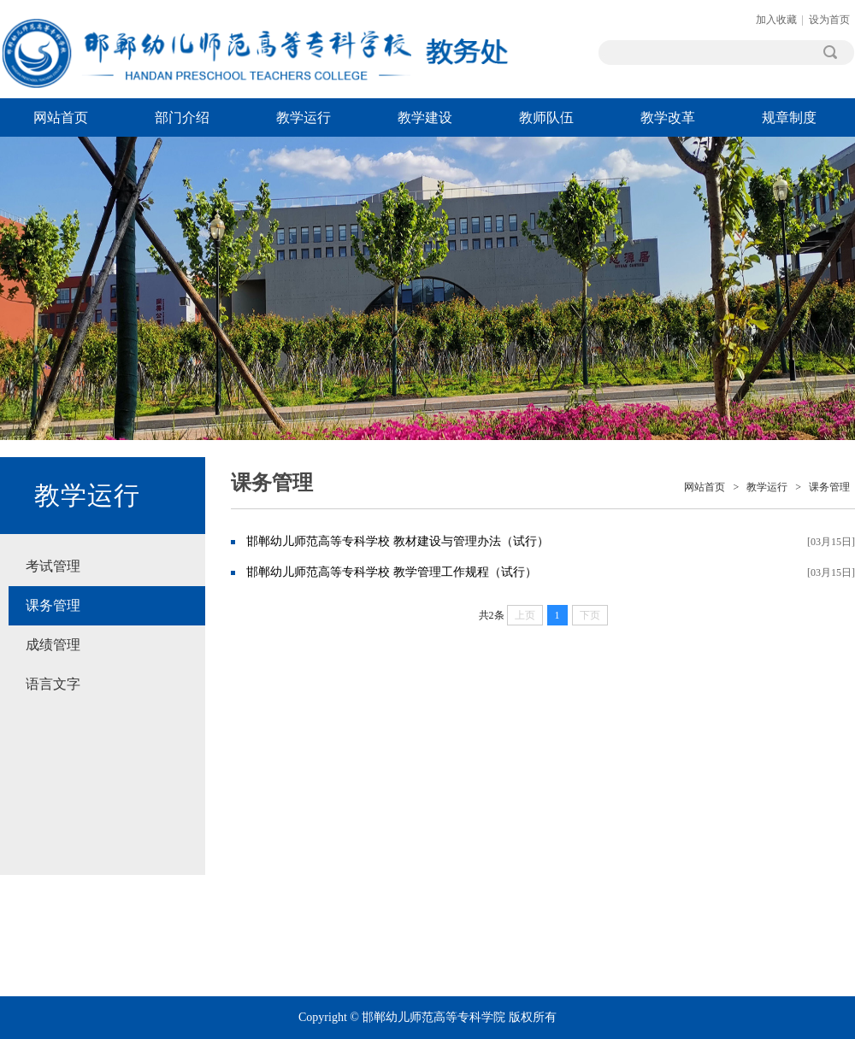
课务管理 (53, 605)
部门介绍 (182, 117)
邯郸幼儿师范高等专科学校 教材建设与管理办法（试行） (397, 541)
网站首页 (60, 117)
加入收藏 (776, 20)
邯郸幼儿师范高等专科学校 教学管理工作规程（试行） (391, 572)
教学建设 (425, 117)
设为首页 (829, 20)
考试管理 (53, 566)
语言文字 (53, 684)
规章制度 (789, 117)
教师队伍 (546, 117)
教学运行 (303, 117)
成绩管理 (53, 644)
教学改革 (667, 117)
